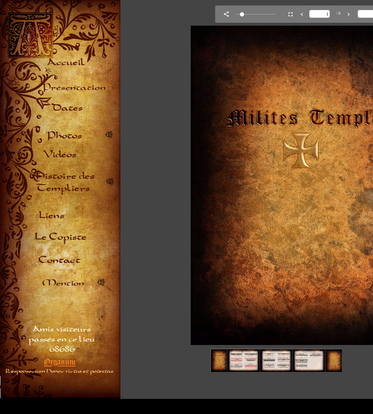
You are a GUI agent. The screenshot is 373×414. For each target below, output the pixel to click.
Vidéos (60, 154)
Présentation (74, 86)
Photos (64, 135)
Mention (63, 282)
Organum (60, 361)
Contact (60, 259)
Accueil (65, 62)
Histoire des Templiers (65, 181)
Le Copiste (61, 236)
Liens (51, 215)
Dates (67, 107)
